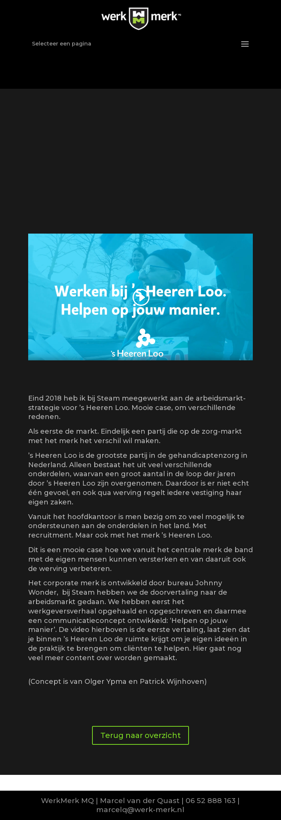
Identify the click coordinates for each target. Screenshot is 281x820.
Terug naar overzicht (140, 735)
